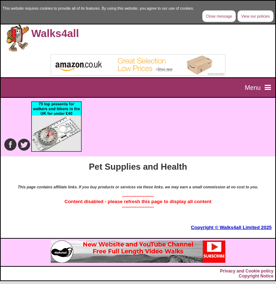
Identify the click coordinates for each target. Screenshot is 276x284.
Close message (219, 16)
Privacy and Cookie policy (246, 271)
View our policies (255, 16)
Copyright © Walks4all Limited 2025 (231, 227)
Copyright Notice (256, 276)
